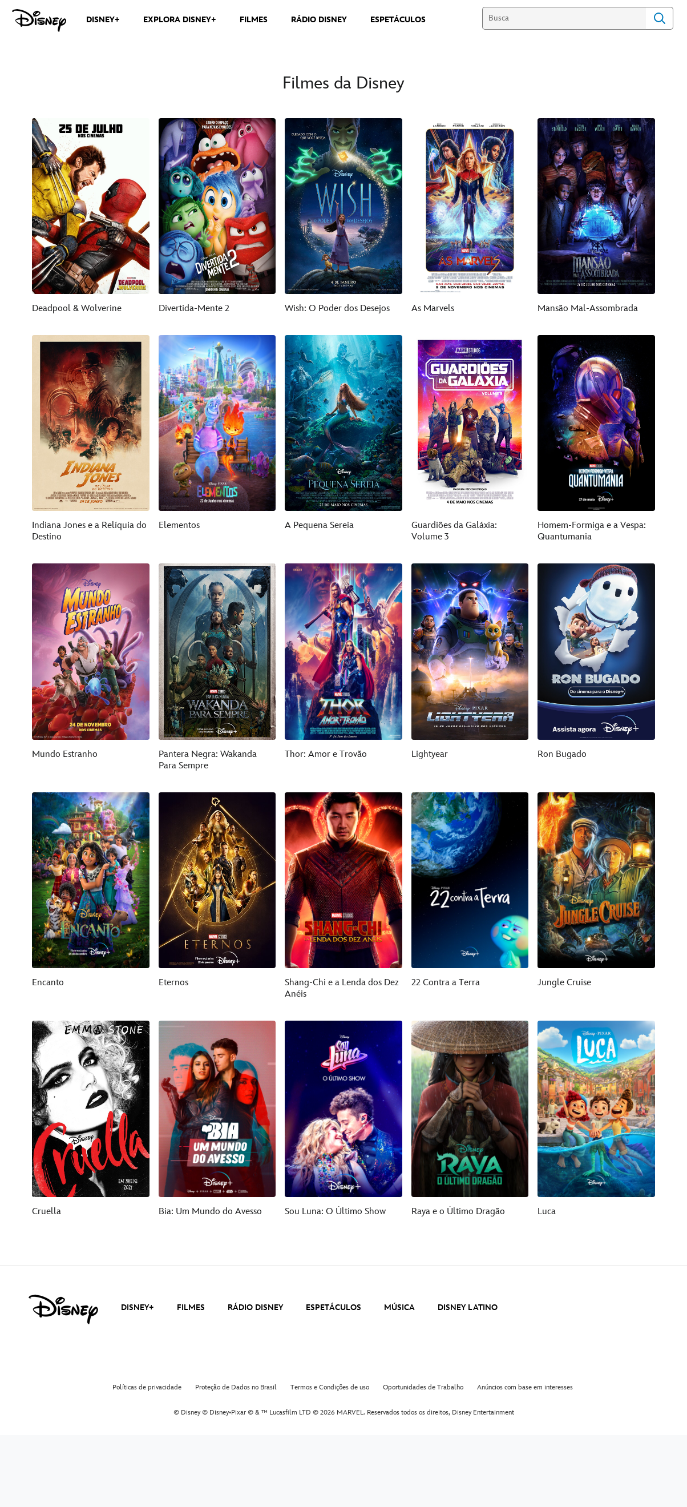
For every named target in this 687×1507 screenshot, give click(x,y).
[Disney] (39, 20)
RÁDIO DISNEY (255, 1307)
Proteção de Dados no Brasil (236, 1387)
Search (659, 18)
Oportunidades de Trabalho (423, 1387)
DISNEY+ (137, 1307)
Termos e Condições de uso (329, 1387)
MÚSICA (399, 1307)
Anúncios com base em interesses (525, 1387)
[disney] (63, 1309)
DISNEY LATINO (468, 1307)
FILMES (191, 1307)
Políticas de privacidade (146, 1387)
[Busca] (564, 18)
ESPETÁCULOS (333, 1307)
